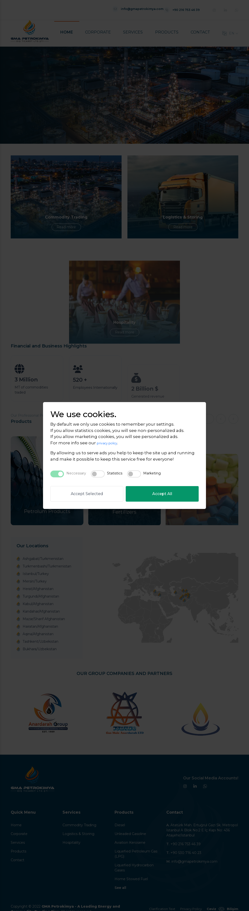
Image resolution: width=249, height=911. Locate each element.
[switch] (98, 474)
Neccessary (76, 473)
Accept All (162, 493)
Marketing (152, 473)
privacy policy (111, 442)
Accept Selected (87, 493)
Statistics (114, 473)
